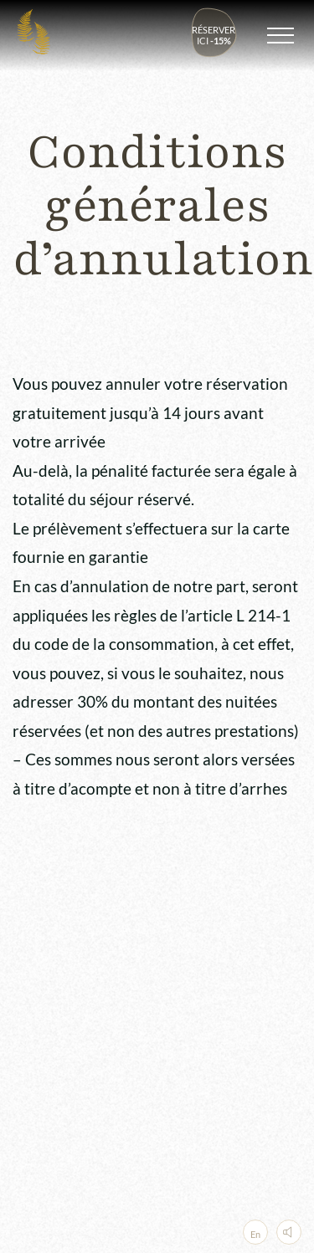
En (255, 1234)
